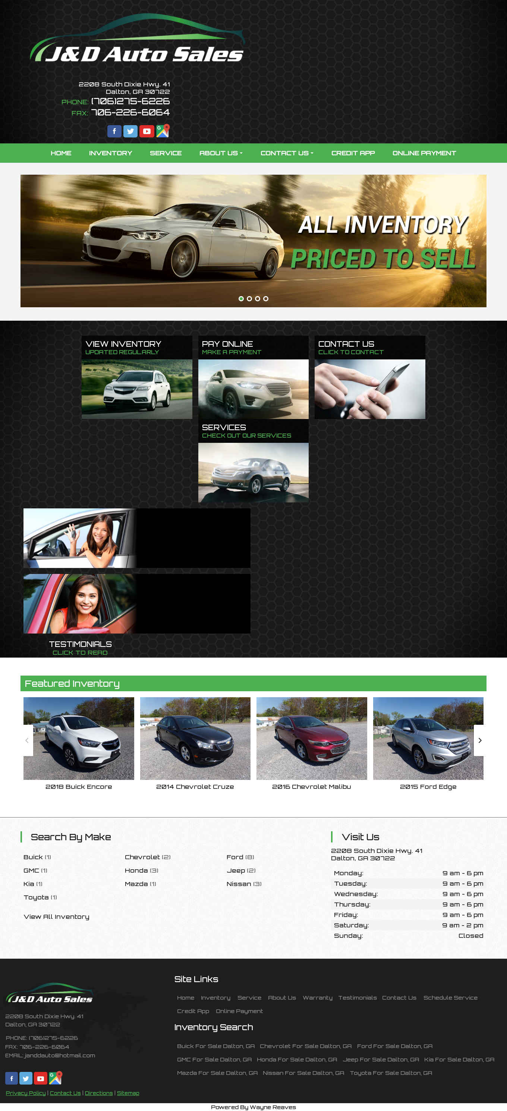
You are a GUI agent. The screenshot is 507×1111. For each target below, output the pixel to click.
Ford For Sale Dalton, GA (394, 1045)
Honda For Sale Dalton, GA (297, 1059)
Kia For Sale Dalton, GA (459, 1059)
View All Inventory (56, 916)
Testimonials (357, 997)
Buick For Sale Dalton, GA (216, 1045)
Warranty (318, 997)
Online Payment (239, 1010)
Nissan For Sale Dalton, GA (303, 1072)
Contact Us (65, 1093)
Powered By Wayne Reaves (253, 1107)
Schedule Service (450, 997)
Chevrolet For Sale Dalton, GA (306, 1045)
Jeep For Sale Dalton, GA (381, 1059)
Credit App (193, 1010)
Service (249, 997)
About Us (282, 997)
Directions (99, 1093)
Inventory (215, 997)
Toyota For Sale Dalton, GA (391, 1072)
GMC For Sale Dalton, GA (214, 1059)
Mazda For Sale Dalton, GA (217, 1072)
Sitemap (128, 1093)
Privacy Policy (26, 1093)
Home (185, 997)
